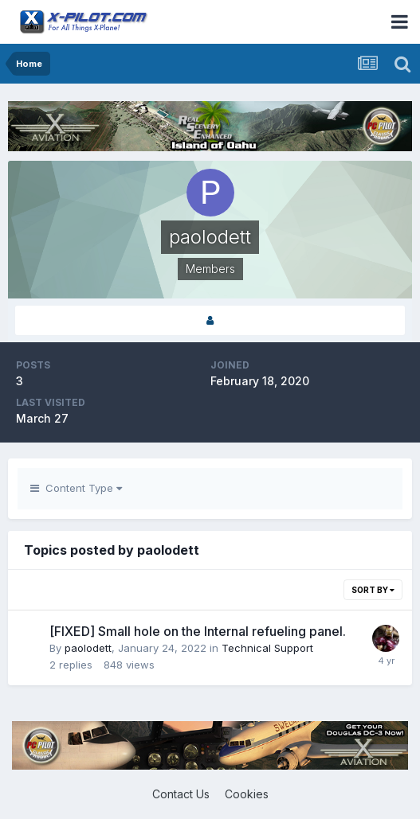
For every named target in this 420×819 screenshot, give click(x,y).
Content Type (76, 488)
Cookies (247, 794)
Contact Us (181, 794)
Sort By (372, 590)
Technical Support (267, 648)
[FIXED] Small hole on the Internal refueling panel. (197, 631)
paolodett (88, 648)
